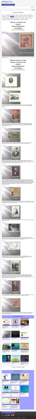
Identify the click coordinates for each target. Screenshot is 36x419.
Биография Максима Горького (6, 362)
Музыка (23, 16)
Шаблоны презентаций (16, 19)
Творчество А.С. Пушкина (14, 393)
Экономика (25, 19)
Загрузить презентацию (8, 4)
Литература (11, 16)
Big (8, 2)
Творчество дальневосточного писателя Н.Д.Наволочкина (6, 406)
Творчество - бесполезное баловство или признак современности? (14, 382)
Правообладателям (7, 417)
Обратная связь (13, 417)
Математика (15, 16)
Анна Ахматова (13, 338)
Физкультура (4, 19)
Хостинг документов (23, 417)
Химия (11, 19)
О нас (2, 417)
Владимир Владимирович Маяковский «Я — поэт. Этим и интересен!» (24, 363)
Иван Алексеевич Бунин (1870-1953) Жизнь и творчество (24, 382)
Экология (21, 19)
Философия (8, 19)
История (8, 16)
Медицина (19, 16)
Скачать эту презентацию (18, 29)
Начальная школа (29, 16)
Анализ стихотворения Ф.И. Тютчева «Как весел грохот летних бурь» (6, 351)
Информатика (4, 16)
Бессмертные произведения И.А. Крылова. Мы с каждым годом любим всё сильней (24, 351)
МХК (25, 16)
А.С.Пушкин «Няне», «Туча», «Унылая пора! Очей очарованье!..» (6, 327)
